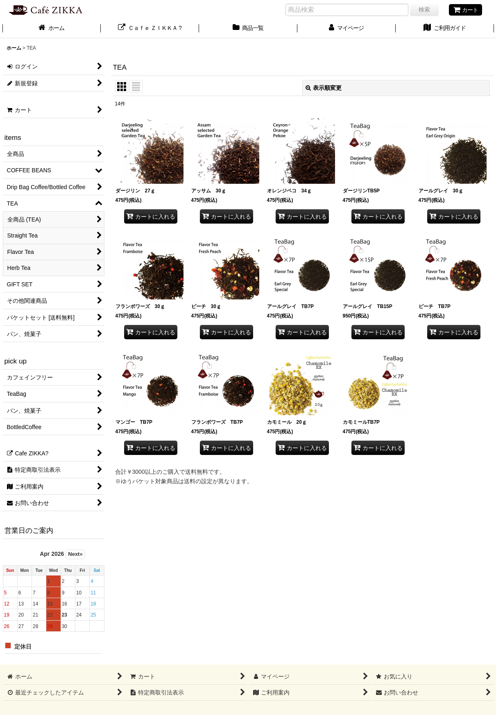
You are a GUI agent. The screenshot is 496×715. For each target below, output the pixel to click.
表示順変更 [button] (324, 88)
